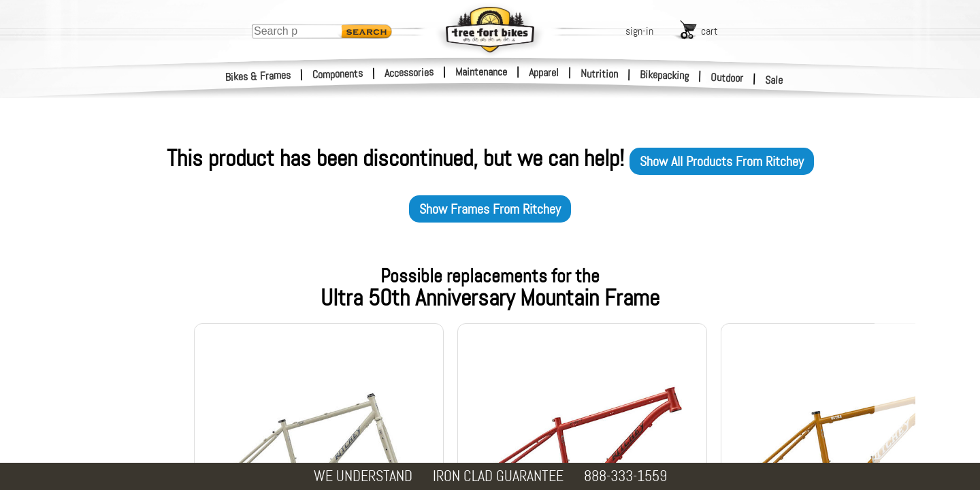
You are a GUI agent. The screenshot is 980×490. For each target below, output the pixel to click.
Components (337, 74)
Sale (774, 80)
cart (709, 31)
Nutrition (599, 73)
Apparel (544, 72)
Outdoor (727, 77)
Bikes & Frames (258, 76)
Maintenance (481, 72)
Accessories (409, 72)
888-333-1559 (625, 476)
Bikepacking (664, 75)
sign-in (639, 31)
